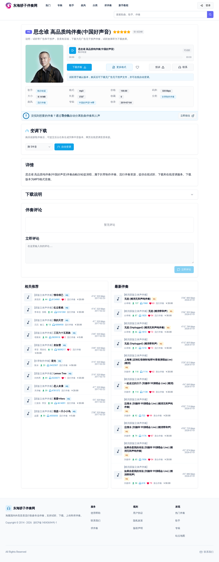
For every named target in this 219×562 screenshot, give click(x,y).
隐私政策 (138, 520)
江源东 (37, 403)
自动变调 (64, 146)
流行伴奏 (42, 102)
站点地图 (180, 535)
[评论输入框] (109, 253)
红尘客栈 (58, 307)
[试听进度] (130, 57)
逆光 (53, 360)
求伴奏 (108, 5)
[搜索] (210, 14)
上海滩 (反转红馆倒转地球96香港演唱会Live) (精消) (148, 361)
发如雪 (57, 345)
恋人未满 (58, 386)
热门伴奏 (180, 513)
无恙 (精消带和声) (157, 311)
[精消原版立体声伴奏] (135, 294)
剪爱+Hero (59, 398)
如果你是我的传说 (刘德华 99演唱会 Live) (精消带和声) (148, 473)
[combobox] (39, 146)
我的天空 (58, 320)
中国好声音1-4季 (87, 102)
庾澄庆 (37, 299)
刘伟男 (37, 378)
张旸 (44, 312)
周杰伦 (43, 349)
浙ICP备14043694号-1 (45, 522)
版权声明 (138, 528)
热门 (48, 5)
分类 (95, 5)
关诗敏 (37, 390)
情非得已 (58, 295)
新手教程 (123, 5)
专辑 (59, 5)
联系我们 (95, 520)
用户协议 (138, 513)
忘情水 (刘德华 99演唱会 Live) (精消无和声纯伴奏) (148, 405)
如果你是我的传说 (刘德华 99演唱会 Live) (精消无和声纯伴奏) (148, 449)
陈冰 (36, 365)
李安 (36, 349)
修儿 (42, 325)
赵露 (36, 416)
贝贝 (36, 325)
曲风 (83, 5)
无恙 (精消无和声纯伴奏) (137, 298)
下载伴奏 (79, 67)
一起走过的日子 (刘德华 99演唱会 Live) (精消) (149, 383)
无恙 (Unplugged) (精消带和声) (140, 343)
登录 (205, 5)
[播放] (72, 50)
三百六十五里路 (62, 332)
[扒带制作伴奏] (42, 360)
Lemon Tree (60, 373)
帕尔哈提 (42, 91)
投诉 (159, 67)
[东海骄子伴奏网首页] (21, 5)
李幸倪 (37, 312)
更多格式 (119, 67)
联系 (182, 67)
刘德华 (127, 372)
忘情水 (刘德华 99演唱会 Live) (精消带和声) (147, 427)
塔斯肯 (37, 337)
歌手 (71, 5)
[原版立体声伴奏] (43, 295)
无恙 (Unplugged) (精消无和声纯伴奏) (144, 327)
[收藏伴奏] (137, 67)
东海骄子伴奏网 (20, 508)
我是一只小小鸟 (62, 411)
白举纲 (127, 303)
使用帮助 (95, 513)
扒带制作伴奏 (168, 97)
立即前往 (187, 115)
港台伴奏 (160, 372)
